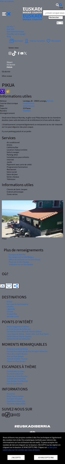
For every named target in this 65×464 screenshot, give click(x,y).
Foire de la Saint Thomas (17, 358)
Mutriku (50, 101)
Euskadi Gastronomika (16, 378)
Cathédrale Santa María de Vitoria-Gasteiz (24, 331)
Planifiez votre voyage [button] (16, 34)
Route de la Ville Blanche (17, 376)
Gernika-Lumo (13, 316)
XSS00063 (27, 110)
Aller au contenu (7, 1)
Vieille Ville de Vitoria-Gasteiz (19, 336)
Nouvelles (11, 394)
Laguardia (11, 309)
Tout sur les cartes (34, 41)
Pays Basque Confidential (17, 381)
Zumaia (10, 311)
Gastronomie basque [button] (15, 31)
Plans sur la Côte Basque (19, 262)
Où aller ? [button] (11, 26)
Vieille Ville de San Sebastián (18, 339)
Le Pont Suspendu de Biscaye (19, 329)
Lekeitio (10, 306)
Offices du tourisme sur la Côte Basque (24, 259)
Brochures (16, 41)
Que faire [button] (10, 29)
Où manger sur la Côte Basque (21, 257)
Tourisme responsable (16, 403)
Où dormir (11, 64)
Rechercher (55, 17)
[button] (6, 13)
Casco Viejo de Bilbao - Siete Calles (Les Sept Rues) (28, 334)
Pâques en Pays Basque (16, 361)
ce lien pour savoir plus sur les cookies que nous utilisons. (30, 448)
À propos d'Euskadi (14, 398)
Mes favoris (53, 41)
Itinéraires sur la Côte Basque (21, 264)
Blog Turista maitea (15, 396)
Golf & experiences (14, 383)
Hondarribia (12, 314)
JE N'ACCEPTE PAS (46, 457)
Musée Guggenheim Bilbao (18, 326)
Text (61, 7)
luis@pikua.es (28, 103)
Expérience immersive (16, 401)
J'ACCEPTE (16, 457)
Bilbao (9, 301)
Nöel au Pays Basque (15, 356)
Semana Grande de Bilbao (17, 349)
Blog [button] (9, 36)
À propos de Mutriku (17, 254)
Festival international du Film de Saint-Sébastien (27, 351)
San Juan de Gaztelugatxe (17, 304)
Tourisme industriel (15, 373)
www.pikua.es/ (29, 106)
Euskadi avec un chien (15, 371)
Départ (10, 62)
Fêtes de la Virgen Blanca (17, 354)
